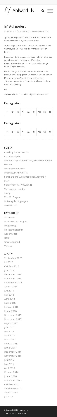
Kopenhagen (10, 233)
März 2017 (10, 339)
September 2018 (13, 282)
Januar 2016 (10, 376)
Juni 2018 (9, 290)
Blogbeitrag (24, 31)
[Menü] (48, 11)
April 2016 (9, 367)
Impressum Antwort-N (16, 172)
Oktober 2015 (11, 384)
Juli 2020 (8, 262)
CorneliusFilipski (12, 156)
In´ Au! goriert (15, 26)
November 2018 (13, 278)
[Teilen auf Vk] (39, 112)
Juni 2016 (9, 359)
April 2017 (9, 335)
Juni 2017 (9, 327)
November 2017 (13, 319)
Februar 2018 (11, 306)
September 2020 (13, 257)
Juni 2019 (9, 270)
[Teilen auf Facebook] (7, 112)
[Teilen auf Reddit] (44, 112)
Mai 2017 (9, 331)
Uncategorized (12, 241)
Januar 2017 (10, 347)
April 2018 (9, 298)
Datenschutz (10, 205)
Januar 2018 (10, 310)
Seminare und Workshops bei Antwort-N (25, 176)
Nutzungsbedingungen (16, 201)
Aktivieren (9, 217)
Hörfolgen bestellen (14, 168)
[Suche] (41, 11)
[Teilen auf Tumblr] (33, 112)
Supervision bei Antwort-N (18, 184)
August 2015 (11, 392)
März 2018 (10, 302)
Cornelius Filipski (41, 31)
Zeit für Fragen (12, 197)
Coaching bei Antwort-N (16, 152)
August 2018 (11, 286)
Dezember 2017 (13, 315)
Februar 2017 (11, 343)
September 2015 (13, 388)
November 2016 (13, 355)
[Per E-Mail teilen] (50, 112)
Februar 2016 (11, 372)
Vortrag (8, 245)
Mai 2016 (9, 363)
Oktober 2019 (11, 266)
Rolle (6, 237)
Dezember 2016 (13, 351)
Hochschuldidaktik (13, 229)
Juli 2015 (8, 396)
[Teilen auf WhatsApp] (18, 112)
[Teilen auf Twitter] (12, 112)
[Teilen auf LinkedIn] (28, 112)
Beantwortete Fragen (15, 221)
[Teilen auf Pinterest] (23, 112)
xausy (7, 192)
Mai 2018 (9, 294)
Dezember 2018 (13, 274)
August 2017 (11, 323)
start (6, 180)
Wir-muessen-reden (14, 188)
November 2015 (13, 380)
